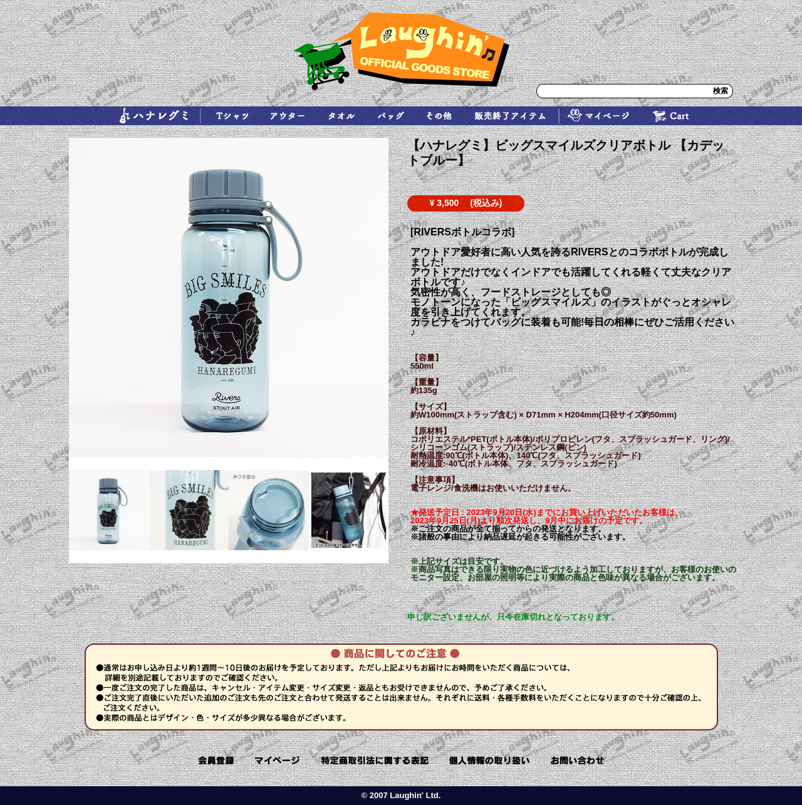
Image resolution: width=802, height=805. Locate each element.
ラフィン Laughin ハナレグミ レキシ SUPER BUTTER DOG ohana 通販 (401, 51)
